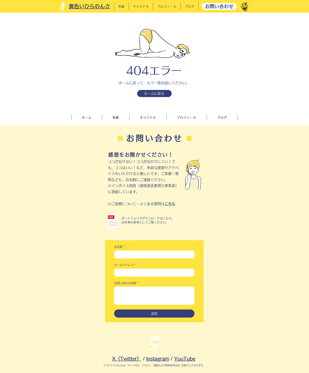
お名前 (119, 247)
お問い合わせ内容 (126, 283)
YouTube (184, 358)
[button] (113, 220)
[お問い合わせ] (219, 6)
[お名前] (153, 254)
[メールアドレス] (153, 273)
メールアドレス (125, 265)
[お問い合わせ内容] (154, 295)
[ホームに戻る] (154, 93)
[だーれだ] (244, 6)
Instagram (157, 358)
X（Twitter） (126, 358)
